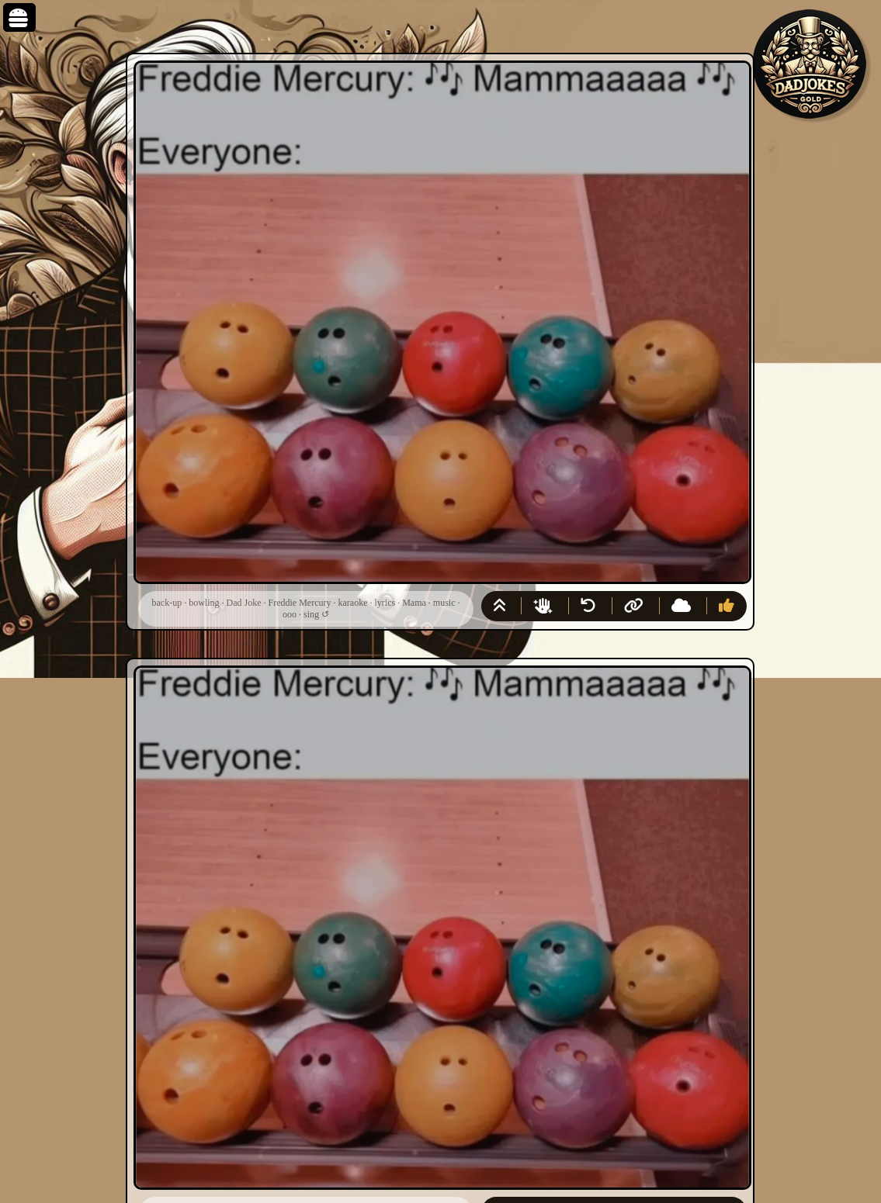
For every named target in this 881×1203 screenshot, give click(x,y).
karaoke (352, 602)
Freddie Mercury (300, 602)
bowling (204, 602)
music (444, 602)
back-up (167, 602)
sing (311, 614)
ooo (290, 614)
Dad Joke (244, 602)
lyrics (384, 602)
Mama (414, 602)
